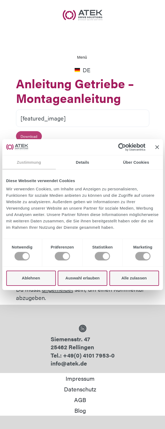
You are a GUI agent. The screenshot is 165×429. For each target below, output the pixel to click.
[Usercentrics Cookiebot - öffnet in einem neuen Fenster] (122, 147)
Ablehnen (31, 278)
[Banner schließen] (157, 147)
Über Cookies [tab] (136, 162)
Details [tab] (82, 162)
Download (29, 136)
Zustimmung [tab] (29, 162)
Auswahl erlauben (82, 278)
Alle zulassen (134, 278)
